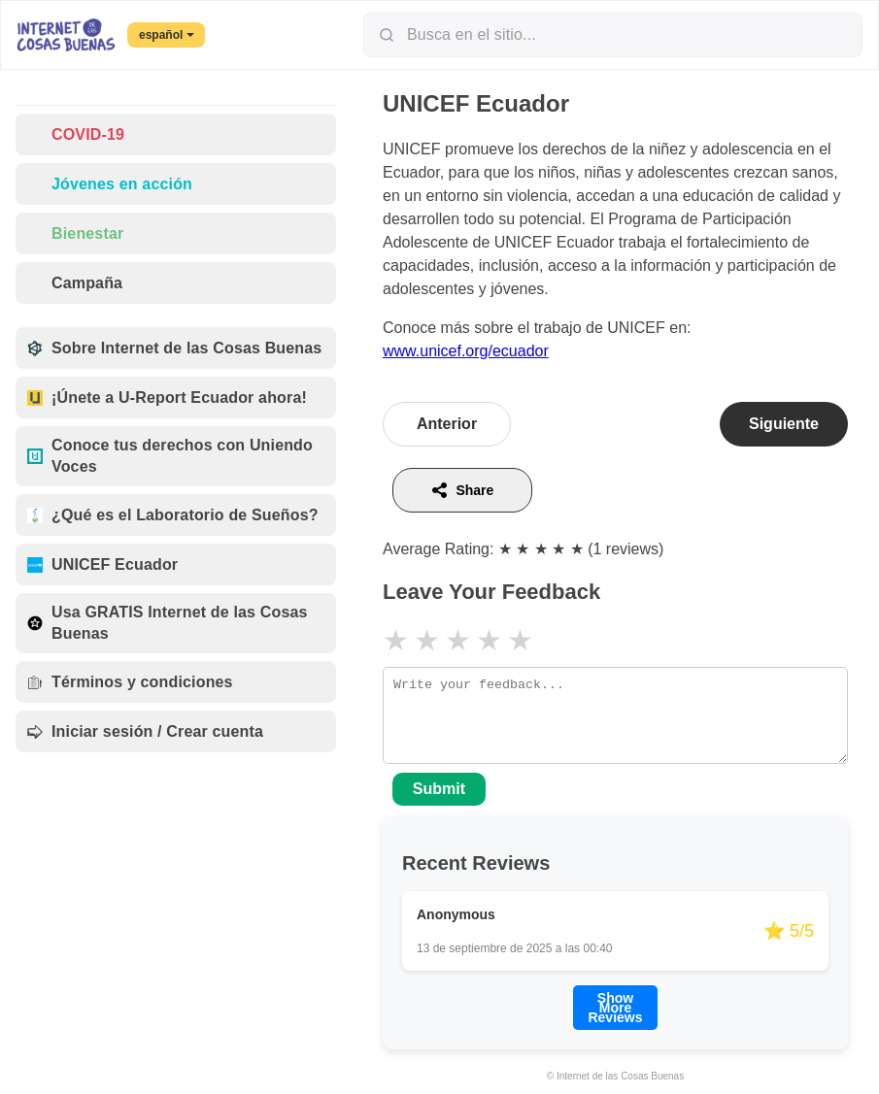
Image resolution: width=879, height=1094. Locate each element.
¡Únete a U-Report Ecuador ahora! (167, 397)
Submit (439, 788)
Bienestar (75, 233)
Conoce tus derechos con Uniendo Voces (170, 456)
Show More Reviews (615, 1007)
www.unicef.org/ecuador (466, 351)
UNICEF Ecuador (102, 564)
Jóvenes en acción (109, 184)
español (166, 35)
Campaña (74, 283)
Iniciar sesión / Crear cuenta (145, 731)
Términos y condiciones (130, 682)
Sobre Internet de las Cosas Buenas (174, 348)
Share (461, 490)
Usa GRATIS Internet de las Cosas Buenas (167, 623)
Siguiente (784, 423)
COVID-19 (75, 134)
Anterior (447, 423)
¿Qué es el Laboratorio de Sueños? (173, 515)
